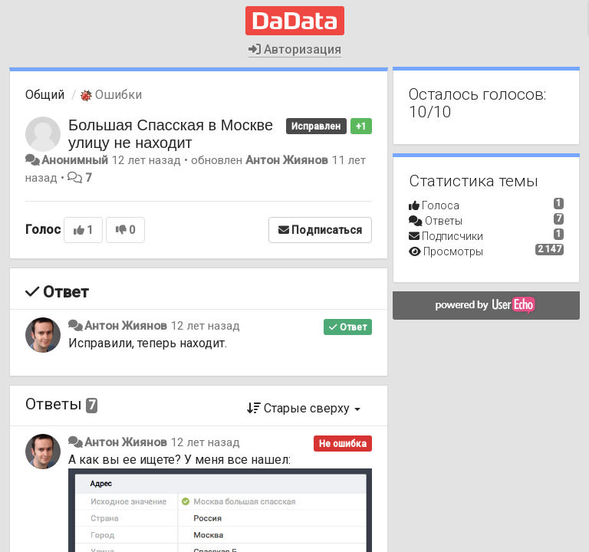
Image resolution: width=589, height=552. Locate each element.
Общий (44, 94)
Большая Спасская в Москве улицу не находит (170, 134)
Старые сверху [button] (303, 408)
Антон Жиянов (286, 160)
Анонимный (74, 160)
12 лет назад (205, 326)
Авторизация (294, 49)
